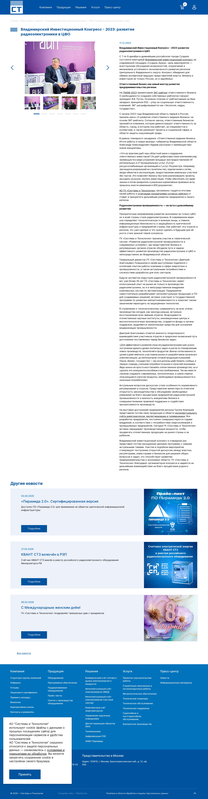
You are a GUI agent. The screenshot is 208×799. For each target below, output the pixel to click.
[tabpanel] (32, 102)
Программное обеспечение (62, 682)
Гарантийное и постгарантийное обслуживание (132, 716)
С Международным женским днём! (51, 607)
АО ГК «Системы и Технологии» (137, 190)
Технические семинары (135, 698)
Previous (13, 67)
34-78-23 (73, 764)
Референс (15, 682)
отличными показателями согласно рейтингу (163, 193)
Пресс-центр (112, 7)
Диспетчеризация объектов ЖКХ (100, 725)
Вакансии (15, 702)
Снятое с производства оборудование (60, 702)
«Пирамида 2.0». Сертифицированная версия (59, 501)
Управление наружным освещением (97, 717)
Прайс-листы (55, 695)
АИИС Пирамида (94, 741)
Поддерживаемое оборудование (57, 689)
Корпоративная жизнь (22, 707)
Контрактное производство (137, 724)
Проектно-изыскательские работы (137, 679)
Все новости (24, 653)
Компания (45, 7)
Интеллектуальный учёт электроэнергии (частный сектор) (99, 699)
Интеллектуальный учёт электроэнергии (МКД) (98, 690)
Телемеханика (93, 731)
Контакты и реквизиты (22, 712)
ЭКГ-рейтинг (161, 92)
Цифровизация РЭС (95, 736)
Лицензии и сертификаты (23, 692)
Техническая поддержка (136, 708)
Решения (80, 7)
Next (107, 67)
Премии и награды (20, 697)
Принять (24, 774)
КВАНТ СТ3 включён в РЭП (44, 554)
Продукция (64, 7)
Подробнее (34, 528)
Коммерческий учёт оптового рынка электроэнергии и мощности (101, 681)
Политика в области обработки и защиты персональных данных (137, 793)
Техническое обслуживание (138, 703)
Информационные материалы (176, 682)
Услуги (95, 7)
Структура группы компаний (25, 678)
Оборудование (55, 678)
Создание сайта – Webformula (72, 793)
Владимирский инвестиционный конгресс (169, 59)
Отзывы (14, 687)
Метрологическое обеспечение (140, 693)
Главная (14, 21)
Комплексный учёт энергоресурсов (95, 709)
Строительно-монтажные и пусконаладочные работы (137, 687)
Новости (39, 21)
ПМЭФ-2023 (130, 92)
